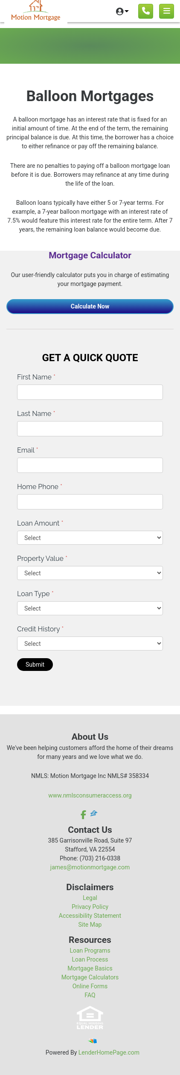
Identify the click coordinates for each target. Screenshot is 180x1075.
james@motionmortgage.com (90, 867)
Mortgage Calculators (90, 977)
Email (27, 450)
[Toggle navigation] (166, 11)
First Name (36, 377)
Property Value (42, 558)
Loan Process (90, 959)
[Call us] (145, 11)
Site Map (90, 924)
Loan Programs (90, 950)
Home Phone (39, 487)
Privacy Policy (90, 906)
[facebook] (84, 814)
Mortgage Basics (90, 968)
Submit (35, 664)
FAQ (89, 995)
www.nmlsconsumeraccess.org (90, 795)
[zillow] (94, 814)
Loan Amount (40, 523)
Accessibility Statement (90, 915)
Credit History (40, 629)
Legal (90, 897)
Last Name (36, 414)
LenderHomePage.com (108, 1052)
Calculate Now (90, 306)
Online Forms (90, 986)
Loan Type (35, 594)
